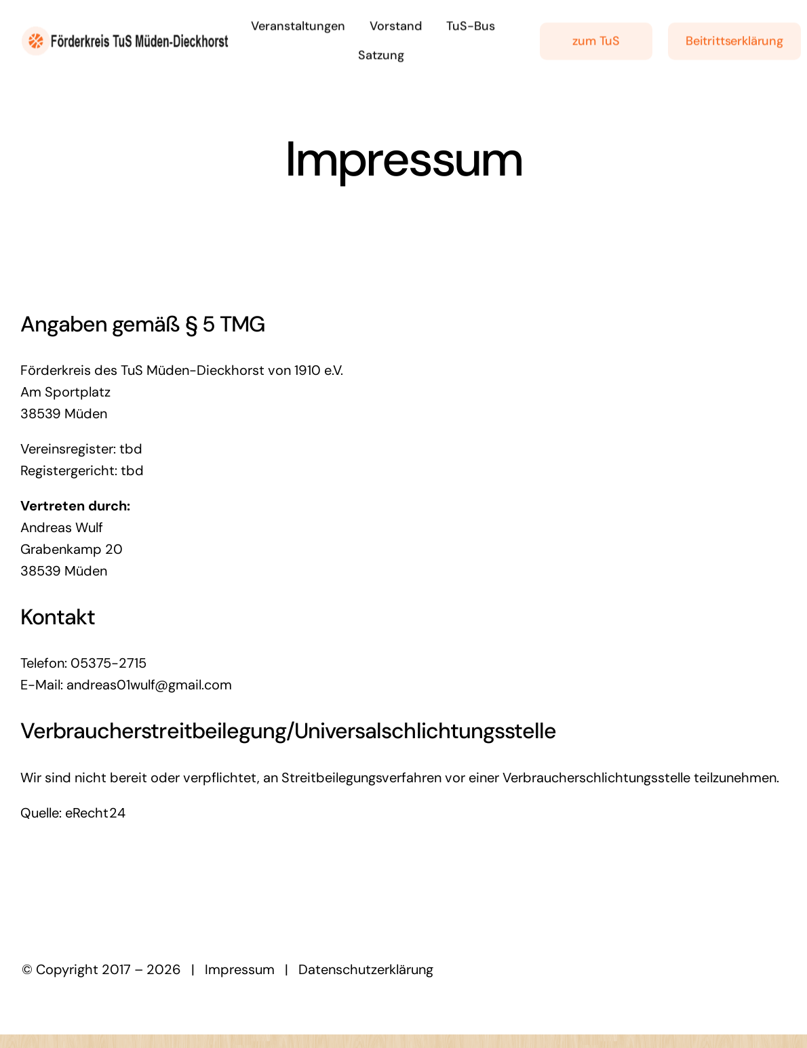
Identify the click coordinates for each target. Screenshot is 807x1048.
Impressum (240, 969)
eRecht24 (95, 813)
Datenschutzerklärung (365, 969)
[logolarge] (125, 31)
